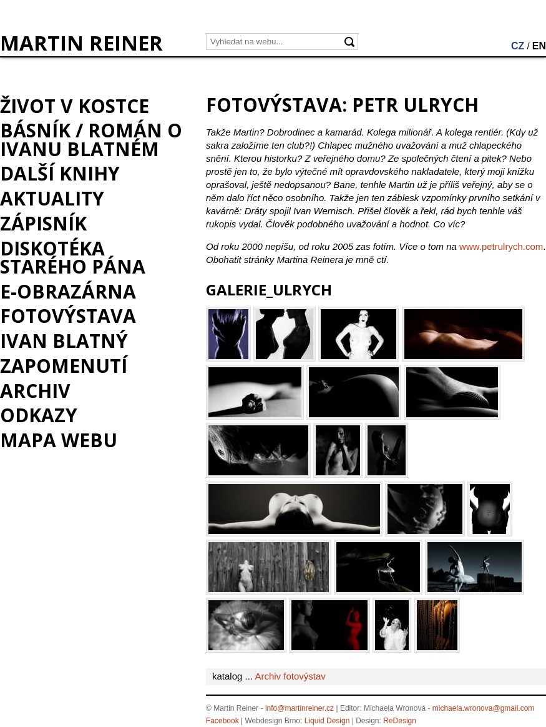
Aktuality (52, 198)
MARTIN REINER (81, 43)
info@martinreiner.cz (299, 708)
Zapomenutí (63, 365)
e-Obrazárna (68, 291)
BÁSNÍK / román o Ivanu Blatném (91, 139)
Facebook (222, 720)
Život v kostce (74, 106)
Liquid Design (327, 720)
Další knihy (60, 173)
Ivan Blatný (64, 341)
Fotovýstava (68, 316)
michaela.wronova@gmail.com (483, 708)
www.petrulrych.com (501, 246)
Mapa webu (58, 440)
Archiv (35, 390)
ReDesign (399, 720)
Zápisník (43, 223)
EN (539, 46)
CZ (517, 46)
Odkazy (38, 415)
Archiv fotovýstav (290, 676)
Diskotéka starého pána (72, 257)
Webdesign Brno (273, 720)
